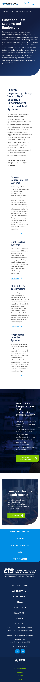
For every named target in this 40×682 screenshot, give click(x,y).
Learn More (16, 234)
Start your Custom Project (26, 458)
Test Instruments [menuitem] (20, 591)
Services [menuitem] (20, 618)
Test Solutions (7, 11)
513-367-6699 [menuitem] (20, 668)
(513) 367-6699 (13, 628)
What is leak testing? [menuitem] (20, 532)
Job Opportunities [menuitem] (20, 545)
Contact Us (15, 515)
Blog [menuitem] (19, 552)
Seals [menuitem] (20, 602)
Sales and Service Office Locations (20, 635)
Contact (20, 623)
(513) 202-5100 (14, 630)
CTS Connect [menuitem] (20, 596)
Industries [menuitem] (20, 607)
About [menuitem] (20, 672)
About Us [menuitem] (20, 538)
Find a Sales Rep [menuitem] (20, 559)
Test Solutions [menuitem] (20, 585)
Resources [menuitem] (20, 613)
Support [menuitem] (20, 676)
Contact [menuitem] (20, 679)
